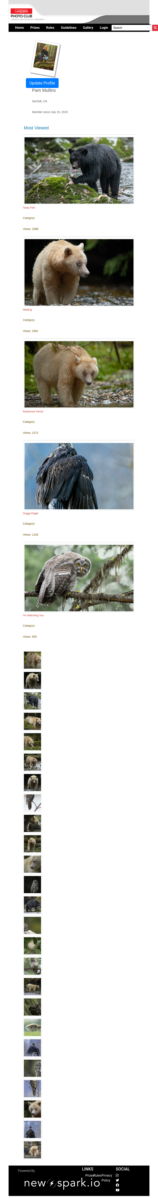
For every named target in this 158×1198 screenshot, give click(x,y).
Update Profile (42, 83)
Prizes (89, 1175)
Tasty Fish (29, 207)
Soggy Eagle (30, 513)
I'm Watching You (33, 615)
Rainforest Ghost (33, 411)
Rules (97, 1175)
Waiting (27, 309)
